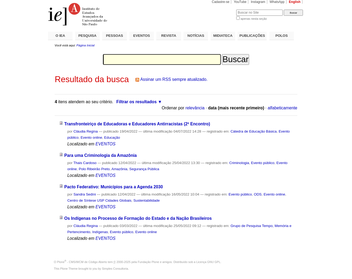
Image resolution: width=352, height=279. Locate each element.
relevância (195, 108)
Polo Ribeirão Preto (94, 169)
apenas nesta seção (254, 18)
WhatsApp (277, 2)
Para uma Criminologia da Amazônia (100, 155)
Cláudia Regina (85, 131)
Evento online (91, 137)
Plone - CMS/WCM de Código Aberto (82, 262)
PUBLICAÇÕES (252, 36)
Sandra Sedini (84, 194)
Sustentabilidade (146, 200)
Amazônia (119, 169)
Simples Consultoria (115, 268)
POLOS (281, 36)
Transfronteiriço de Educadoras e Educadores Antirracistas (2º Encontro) (137, 124)
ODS (258, 194)
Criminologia (239, 163)
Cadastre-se (220, 2)
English (295, 2)
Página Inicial (85, 45)
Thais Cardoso (85, 163)
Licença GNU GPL (208, 262)
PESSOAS (114, 36)
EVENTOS (141, 36)
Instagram (258, 2)
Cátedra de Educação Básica (253, 131)
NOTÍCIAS (195, 36)
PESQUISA (87, 36)
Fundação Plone (148, 262)
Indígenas (100, 232)
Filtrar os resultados (136, 101)
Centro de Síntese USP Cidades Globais (99, 200)
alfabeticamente (282, 108)
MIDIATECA (223, 36)
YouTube (240, 2)
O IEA (60, 36)
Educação (112, 137)
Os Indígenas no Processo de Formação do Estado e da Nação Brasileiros (138, 218)
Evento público (262, 163)
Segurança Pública (144, 169)
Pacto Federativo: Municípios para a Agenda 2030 (113, 187)
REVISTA (168, 36)
